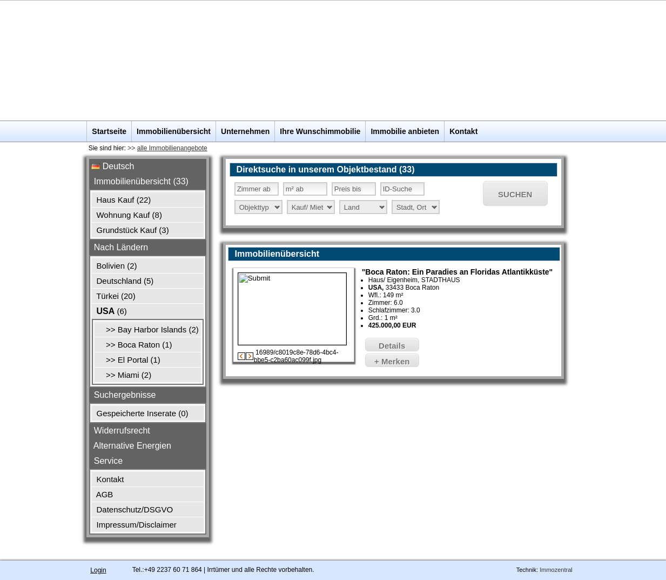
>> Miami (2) (124, 374)
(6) (110, 311)
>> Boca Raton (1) (134, 344)
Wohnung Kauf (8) (128, 214)
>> (167, 148)
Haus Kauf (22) (122, 199)
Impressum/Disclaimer (135, 524)
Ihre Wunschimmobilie (320, 131)
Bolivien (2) (115, 265)
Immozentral (556, 569)
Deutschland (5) (123, 280)
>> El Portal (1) (128, 359)
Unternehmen (245, 131)
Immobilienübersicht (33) (140, 181)
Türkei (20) (114, 296)
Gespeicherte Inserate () (141, 413)
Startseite (109, 131)
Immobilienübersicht (174, 131)
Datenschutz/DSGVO (133, 509)
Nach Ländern (119, 247)
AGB (103, 494)
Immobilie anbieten (405, 131)
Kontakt (463, 131)
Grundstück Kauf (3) (131, 230)
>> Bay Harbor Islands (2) (147, 329)
